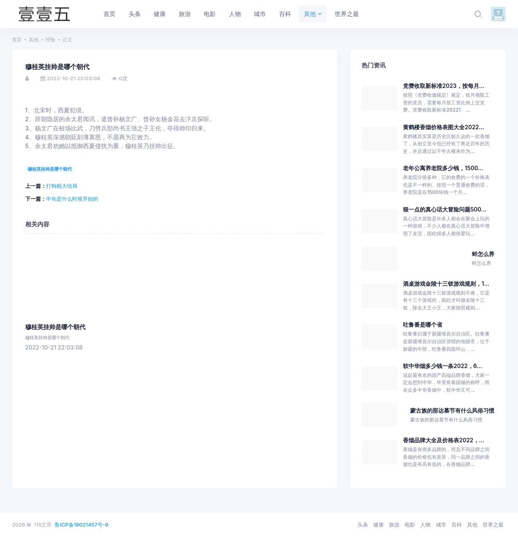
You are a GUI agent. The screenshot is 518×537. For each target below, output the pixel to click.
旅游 (394, 524)
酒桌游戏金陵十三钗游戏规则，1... (446, 283)
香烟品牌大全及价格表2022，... (443, 440)
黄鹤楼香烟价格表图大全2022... (443, 127)
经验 (50, 40)
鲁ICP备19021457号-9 (81, 524)
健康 (378, 524)
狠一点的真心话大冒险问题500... (444, 209)
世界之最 (493, 524)
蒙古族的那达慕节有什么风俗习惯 (452, 410)
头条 (363, 524)
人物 (425, 524)
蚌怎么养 (483, 253)
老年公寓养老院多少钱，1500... (443, 168)
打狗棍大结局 (61, 186)
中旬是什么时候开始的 (72, 198)
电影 (410, 524)
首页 (17, 40)
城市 (441, 524)
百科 (456, 524)
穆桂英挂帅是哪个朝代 (50, 169)
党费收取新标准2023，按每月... (443, 85)
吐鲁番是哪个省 (422, 324)
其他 (33, 40)
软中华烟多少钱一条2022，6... (442, 365)
